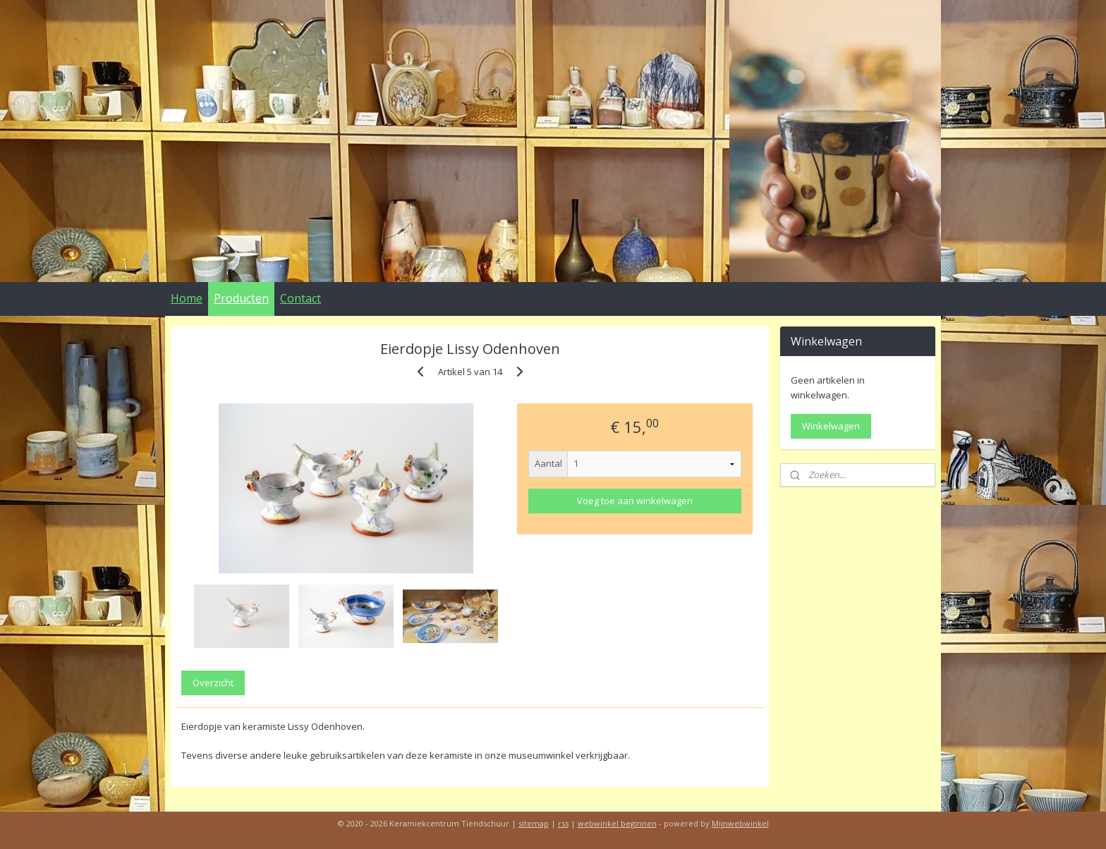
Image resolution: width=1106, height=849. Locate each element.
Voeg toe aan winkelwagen (635, 500)
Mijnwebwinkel (740, 823)
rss (563, 823)
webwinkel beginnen (617, 823)
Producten (241, 298)
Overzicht (213, 682)
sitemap (533, 823)
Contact (300, 298)
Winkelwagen (831, 426)
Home (186, 298)
